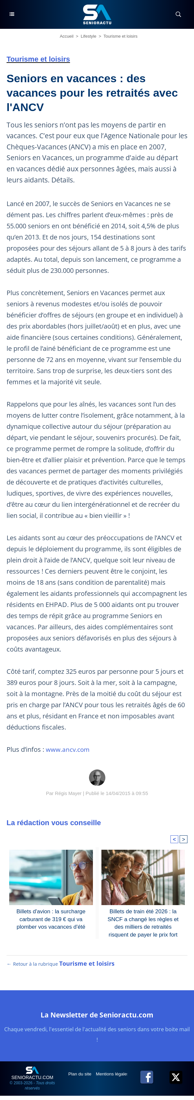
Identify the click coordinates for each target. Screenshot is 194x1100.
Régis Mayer (68, 793)
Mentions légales (114, 1078)
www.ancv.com (69, 749)
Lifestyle (89, 36)
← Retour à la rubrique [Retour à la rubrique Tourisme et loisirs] (61, 968)
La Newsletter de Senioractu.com (97, 1018)
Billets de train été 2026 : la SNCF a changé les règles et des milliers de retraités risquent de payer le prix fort (143, 922)
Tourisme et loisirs (120, 36)
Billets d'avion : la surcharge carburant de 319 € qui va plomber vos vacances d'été (50, 918)
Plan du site (81, 1078)
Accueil (67, 36)
